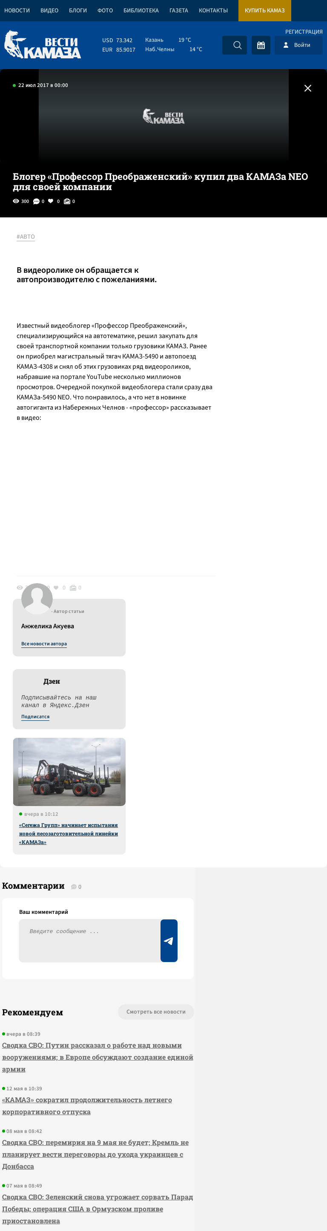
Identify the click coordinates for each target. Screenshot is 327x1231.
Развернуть (163, 1174)
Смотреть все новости (97, 796)
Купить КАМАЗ (265, 10)
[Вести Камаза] (42, 45)
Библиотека (141, 10)
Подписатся (224, 319)
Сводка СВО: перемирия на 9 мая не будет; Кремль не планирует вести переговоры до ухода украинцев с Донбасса (62, 956)
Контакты (213, 10)
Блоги (78, 10)
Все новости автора (232, 246)
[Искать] (237, 45)
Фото (105, 10)
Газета (178, 10)
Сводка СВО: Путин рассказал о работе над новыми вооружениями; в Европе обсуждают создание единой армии (67, 841)
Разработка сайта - (294, 1207)
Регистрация (304, 32)
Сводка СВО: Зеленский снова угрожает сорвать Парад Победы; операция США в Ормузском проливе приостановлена (65, 1022)
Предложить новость (242, 824)
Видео (49, 10)
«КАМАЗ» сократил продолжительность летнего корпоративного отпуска (51, 895)
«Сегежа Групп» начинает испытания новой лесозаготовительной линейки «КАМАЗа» (257, 436)
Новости (17, 10)
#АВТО (30, 237)
